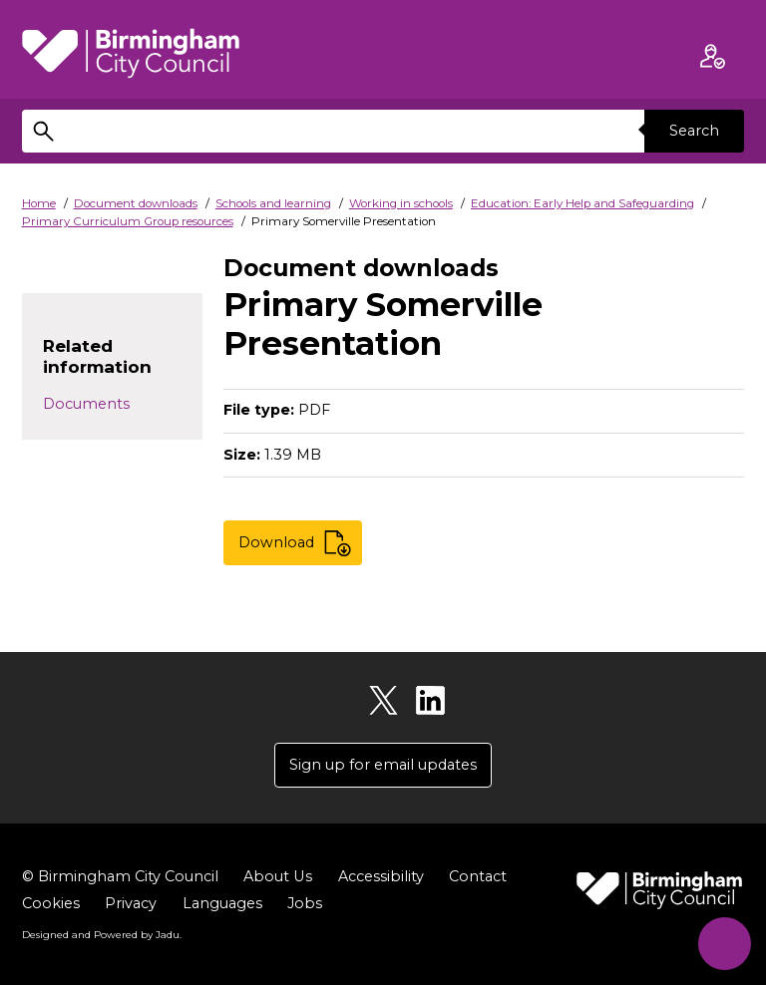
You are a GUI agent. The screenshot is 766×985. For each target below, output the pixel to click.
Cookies (51, 903)
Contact (477, 876)
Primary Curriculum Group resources (127, 221)
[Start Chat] (723, 942)
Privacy (131, 903)
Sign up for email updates (383, 765)
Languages (222, 903)
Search (694, 131)
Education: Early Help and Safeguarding (582, 203)
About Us (277, 876)
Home (39, 203)
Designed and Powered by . (102, 934)
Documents (86, 404)
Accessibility (380, 876)
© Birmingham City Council (120, 876)
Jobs (304, 903)
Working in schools (401, 203)
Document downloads (135, 203)
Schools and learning (273, 203)
